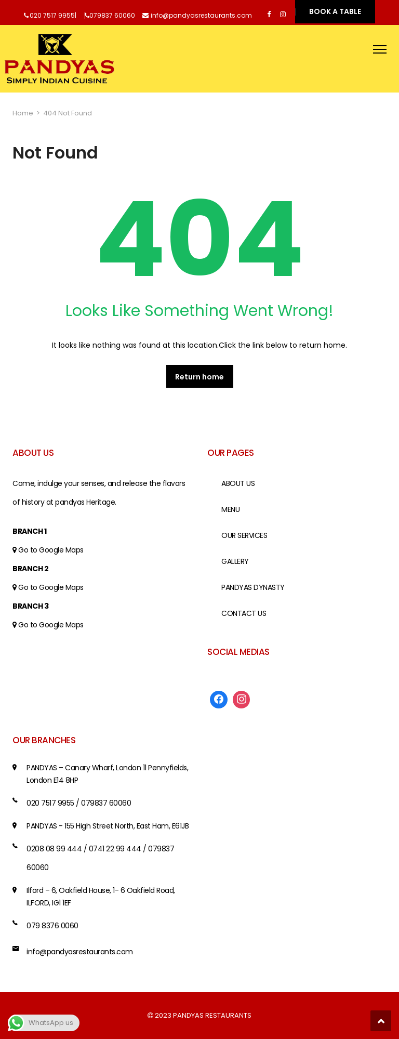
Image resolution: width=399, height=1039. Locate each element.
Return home (199, 377)
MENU (230, 509)
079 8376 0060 (52, 925)
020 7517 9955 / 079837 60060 (78, 803)
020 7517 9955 (52, 15)
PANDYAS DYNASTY (253, 587)
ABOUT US (238, 483)
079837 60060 (112, 15)
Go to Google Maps (51, 550)
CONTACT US (243, 613)
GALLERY (235, 561)
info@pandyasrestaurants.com (201, 15)
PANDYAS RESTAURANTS (212, 1015)
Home (22, 113)
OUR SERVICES (244, 535)
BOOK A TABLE (335, 11)
